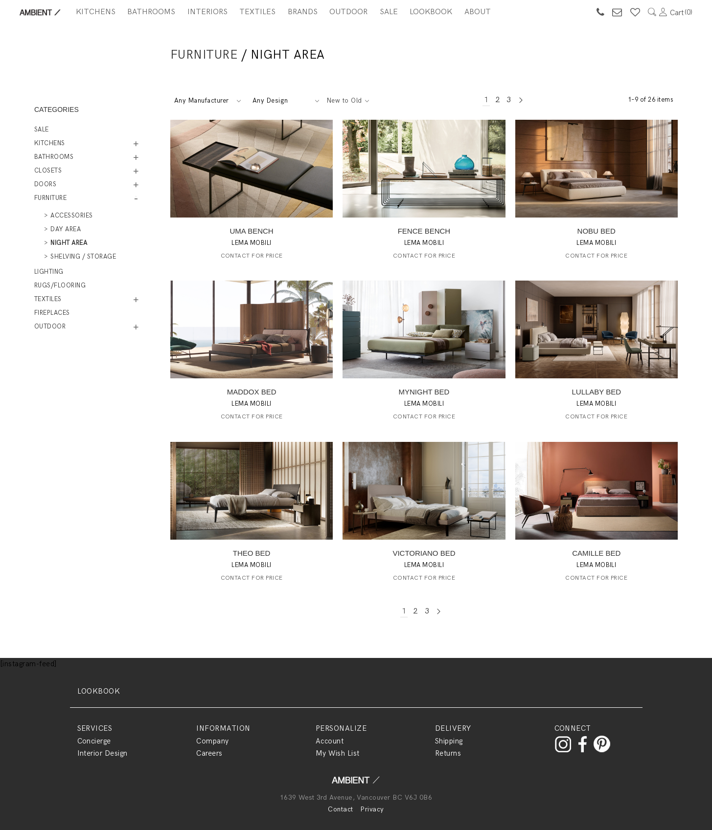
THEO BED (252, 553)
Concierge (94, 741)
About (477, 12)
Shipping (449, 741)
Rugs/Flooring (60, 285)
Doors (45, 184)
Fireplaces (52, 313)
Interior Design (102, 753)
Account (330, 741)
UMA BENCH (252, 231)
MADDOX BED (251, 392)
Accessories (71, 215)
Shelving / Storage (83, 257)
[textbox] (207, 101)
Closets (48, 171)
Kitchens (95, 12)
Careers (209, 753)
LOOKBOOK (98, 691)
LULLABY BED (596, 392)
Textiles (257, 12)
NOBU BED (596, 231)
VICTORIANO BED (423, 553)
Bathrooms (151, 12)
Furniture (203, 54)
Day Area (65, 229)
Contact (340, 809)
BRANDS (303, 12)
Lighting (49, 272)
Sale (41, 129)
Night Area (68, 243)
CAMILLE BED (596, 553)
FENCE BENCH (424, 231)
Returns (448, 753)
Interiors (207, 12)
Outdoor (348, 12)
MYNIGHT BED (424, 392)
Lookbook (431, 12)
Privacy (372, 809)
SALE (389, 12)
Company (212, 741)
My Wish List (338, 753)
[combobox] (207, 101)
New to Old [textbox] (344, 101)
